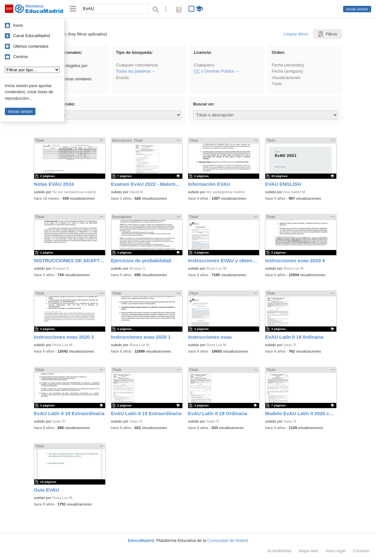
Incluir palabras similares (65, 78)
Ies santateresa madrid (225, 192)
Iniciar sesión (357, 9)
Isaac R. (290, 345)
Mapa (308, 550)
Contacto (361, 550)
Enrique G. (61, 268)
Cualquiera (204, 65)
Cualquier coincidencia (137, 65)
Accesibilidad (279, 550)
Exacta (122, 77)
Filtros (327, 34)
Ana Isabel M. (294, 192)
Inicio (18, 25)
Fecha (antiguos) (287, 71)
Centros (20, 56)
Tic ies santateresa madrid (74, 192)
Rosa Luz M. (217, 268)
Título (277, 83)
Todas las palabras (133, 71)
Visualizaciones (286, 77)
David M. (136, 192)
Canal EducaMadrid (31, 35)
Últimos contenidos (30, 46)
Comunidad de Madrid (227, 540)
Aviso (335, 550)
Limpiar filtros (295, 34)
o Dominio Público (214, 71)
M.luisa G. (137, 268)
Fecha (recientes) (288, 65)
